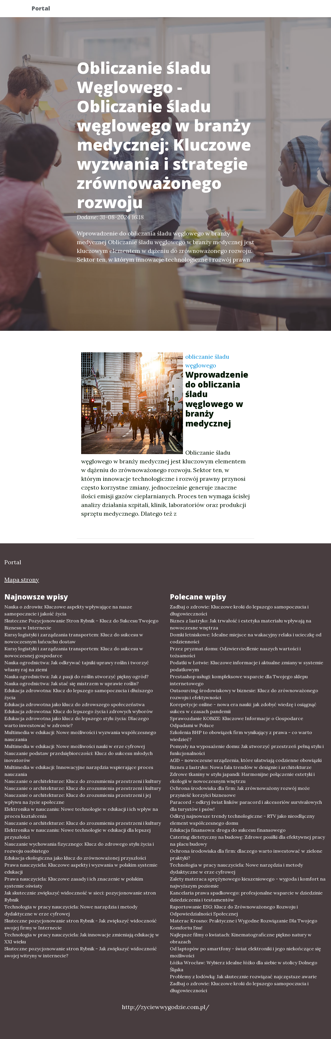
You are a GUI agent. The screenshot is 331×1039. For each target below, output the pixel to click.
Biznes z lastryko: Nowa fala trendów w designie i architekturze (241, 767)
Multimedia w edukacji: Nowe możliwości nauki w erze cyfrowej (74, 746)
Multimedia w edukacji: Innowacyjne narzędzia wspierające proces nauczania (78, 770)
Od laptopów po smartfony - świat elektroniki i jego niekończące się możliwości (245, 952)
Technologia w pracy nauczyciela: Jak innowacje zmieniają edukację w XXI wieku (81, 938)
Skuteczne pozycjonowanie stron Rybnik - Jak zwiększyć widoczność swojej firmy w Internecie (80, 924)
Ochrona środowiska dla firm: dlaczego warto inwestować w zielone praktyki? (246, 854)
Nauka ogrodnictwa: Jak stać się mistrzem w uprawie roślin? (71, 683)
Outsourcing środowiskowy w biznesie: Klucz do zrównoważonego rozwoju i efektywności (244, 694)
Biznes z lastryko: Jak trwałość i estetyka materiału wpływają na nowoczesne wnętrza (240, 624)
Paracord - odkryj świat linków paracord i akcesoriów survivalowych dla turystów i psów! (246, 805)
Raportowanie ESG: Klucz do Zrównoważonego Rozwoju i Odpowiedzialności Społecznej (234, 910)
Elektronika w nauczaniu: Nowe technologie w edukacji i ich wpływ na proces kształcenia (81, 812)
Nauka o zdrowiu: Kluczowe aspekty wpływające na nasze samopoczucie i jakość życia (68, 610)
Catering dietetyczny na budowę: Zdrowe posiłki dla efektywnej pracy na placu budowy (247, 840)
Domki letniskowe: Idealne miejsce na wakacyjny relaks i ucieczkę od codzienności (245, 638)
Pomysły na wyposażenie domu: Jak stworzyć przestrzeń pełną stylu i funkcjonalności (247, 749)
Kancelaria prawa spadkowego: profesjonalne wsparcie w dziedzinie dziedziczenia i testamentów (246, 896)
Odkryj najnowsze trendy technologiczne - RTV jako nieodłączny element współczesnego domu (242, 819)
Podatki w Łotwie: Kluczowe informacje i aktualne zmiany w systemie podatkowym (246, 666)
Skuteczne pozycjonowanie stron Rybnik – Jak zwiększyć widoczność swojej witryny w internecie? (80, 952)
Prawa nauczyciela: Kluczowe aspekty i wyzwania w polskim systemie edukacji (80, 868)
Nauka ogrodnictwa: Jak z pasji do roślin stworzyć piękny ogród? (76, 676)
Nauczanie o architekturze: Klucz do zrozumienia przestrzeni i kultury (82, 781)
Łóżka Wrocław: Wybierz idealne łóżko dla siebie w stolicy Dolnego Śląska (243, 966)
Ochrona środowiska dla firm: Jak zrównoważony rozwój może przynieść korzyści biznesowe (240, 791)
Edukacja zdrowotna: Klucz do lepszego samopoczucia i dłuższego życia (78, 694)
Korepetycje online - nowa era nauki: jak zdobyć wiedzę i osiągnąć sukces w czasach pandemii (243, 707)
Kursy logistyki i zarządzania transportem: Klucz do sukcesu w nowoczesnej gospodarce (73, 652)
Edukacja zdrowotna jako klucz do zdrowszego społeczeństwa (74, 704)
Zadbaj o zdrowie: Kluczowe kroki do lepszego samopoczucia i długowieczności (239, 610)
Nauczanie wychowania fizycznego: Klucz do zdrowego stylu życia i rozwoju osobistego (79, 847)
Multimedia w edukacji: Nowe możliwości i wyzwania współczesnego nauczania (80, 735)
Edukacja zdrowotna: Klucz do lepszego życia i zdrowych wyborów (78, 711)
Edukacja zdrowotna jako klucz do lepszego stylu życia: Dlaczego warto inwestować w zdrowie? (76, 721)
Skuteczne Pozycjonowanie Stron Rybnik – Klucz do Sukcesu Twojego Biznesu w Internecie (81, 624)
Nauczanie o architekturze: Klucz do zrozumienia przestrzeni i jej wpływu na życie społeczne (77, 798)
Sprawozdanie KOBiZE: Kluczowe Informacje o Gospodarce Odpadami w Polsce (236, 721)
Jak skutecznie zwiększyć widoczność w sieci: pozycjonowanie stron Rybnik (80, 896)
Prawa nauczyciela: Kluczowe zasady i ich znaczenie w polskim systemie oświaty (73, 882)
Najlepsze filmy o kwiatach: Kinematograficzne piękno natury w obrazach (241, 938)
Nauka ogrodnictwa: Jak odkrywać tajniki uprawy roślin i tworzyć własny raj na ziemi (76, 666)
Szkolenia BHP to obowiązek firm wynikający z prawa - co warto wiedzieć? (241, 735)
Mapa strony (21, 579)
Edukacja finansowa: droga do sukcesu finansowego (228, 830)
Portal (45, 9)
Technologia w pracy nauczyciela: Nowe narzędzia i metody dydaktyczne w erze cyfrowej (70, 910)
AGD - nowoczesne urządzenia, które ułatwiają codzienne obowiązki (246, 760)
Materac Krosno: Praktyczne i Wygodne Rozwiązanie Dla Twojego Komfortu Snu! (243, 924)
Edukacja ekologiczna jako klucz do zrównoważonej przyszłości (75, 858)
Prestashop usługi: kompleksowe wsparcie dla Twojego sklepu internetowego (239, 680)
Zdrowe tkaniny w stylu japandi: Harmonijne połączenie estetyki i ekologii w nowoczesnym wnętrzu (242, 777)
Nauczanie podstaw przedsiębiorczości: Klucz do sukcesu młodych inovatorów (78, 756)
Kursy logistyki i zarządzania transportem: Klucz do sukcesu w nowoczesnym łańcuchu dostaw (73, 638)
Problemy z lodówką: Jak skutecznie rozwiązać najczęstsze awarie (243, 976)
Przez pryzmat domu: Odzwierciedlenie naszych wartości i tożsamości (235, 652)
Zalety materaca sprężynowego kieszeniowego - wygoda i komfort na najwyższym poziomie (247, 882)
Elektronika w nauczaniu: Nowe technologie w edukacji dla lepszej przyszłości (77, 833)
